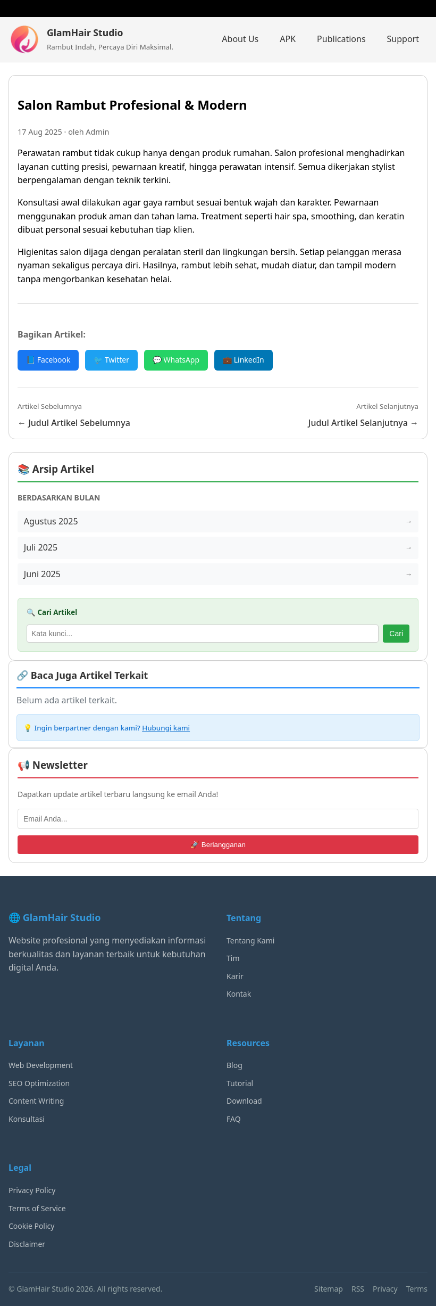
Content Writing (36, 1101)
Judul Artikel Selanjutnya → (363, 423)
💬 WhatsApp (176, 360)
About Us (240, 39)
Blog (234, 1066)
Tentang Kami (250, 940)
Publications (341, 39)
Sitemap (328, 1289)
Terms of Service (37, 1208)
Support (403, 39)
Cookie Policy (31, 1226)
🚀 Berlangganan (218, 845)
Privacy (385, 1289)
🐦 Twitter (111, 360)
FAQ (234, 1119)
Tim (233, 959)
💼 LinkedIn (243, 360)
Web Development (41, 1066)
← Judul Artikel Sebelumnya (74, 423)
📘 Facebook (48, 360)
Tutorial (240, 1083)
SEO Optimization (39, 1083)
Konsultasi (27, 1119)
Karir (235, 976)
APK (288, 39)
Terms (416, 1289)
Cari (396, 634)
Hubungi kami (166, 728)
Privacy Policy (32, 1191)
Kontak (239, 994)
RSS (357, 1289)
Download (244, 1101)
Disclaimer (27, 1244)
